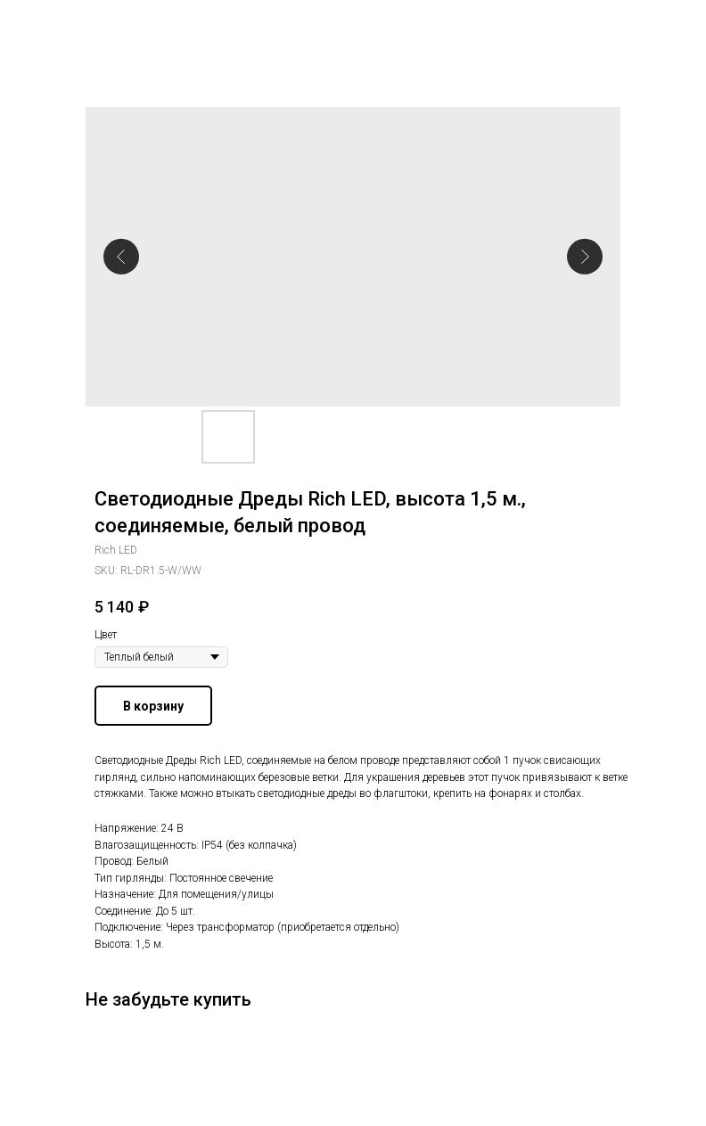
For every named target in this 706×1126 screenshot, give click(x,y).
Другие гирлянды (75, 26)
